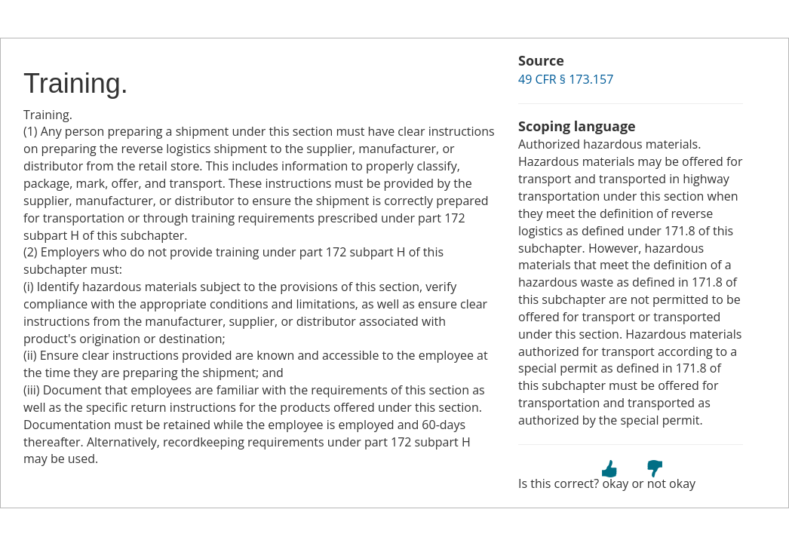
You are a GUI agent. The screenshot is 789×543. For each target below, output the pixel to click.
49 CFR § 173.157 (565, 79)
